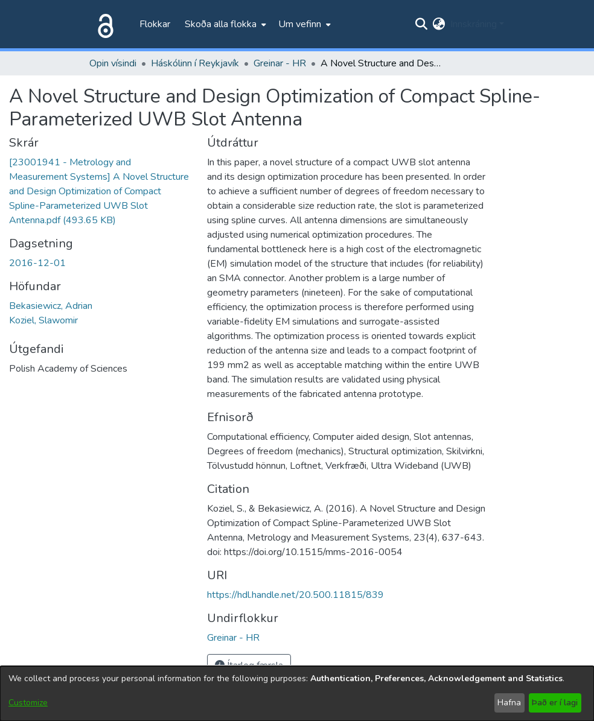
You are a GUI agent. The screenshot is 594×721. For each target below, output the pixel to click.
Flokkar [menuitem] (154, 24)
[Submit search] (421, 24)
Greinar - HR (280, 63)
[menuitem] (224, 24)
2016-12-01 (37, 263)
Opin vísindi (112, 63)
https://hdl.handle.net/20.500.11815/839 (295, 595)
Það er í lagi (555, 702)
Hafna (509, 702)
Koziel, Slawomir (43, 320)
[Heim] (103, 24)
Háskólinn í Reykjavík (195, 63)
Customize (28, 702)
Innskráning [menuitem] (473, 24)
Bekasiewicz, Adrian (50, 306)
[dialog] (297, 693)
